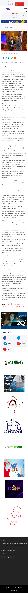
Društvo (12, 27)
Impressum (14, 590)
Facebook (7, 338)
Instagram (7, 349)
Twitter (20, 338)
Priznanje (11, 306)
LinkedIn (7, 343)
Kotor (9, 304)
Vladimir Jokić (16, 304)
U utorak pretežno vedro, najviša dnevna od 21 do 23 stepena (14, 16)
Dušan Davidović (20, 306)
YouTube (21, 343)
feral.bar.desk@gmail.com (9, 550)
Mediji (4, 306)
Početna (5, 27)
